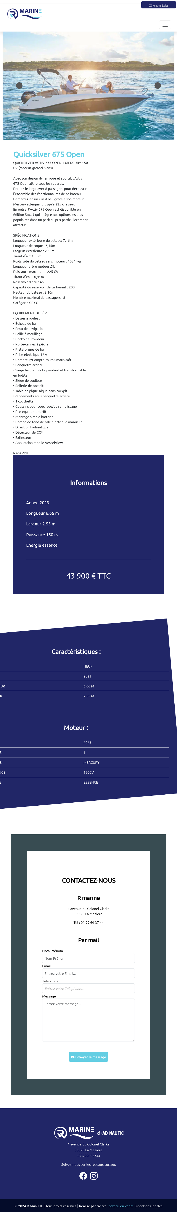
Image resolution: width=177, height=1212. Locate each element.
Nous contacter (158, 5)
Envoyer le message (88, 1057)
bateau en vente (121, 1206)
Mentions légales (149, 1206)
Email (46, 966)
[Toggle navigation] (165, 25)
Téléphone (50, 981)
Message (49, 996)
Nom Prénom (52, 950)
